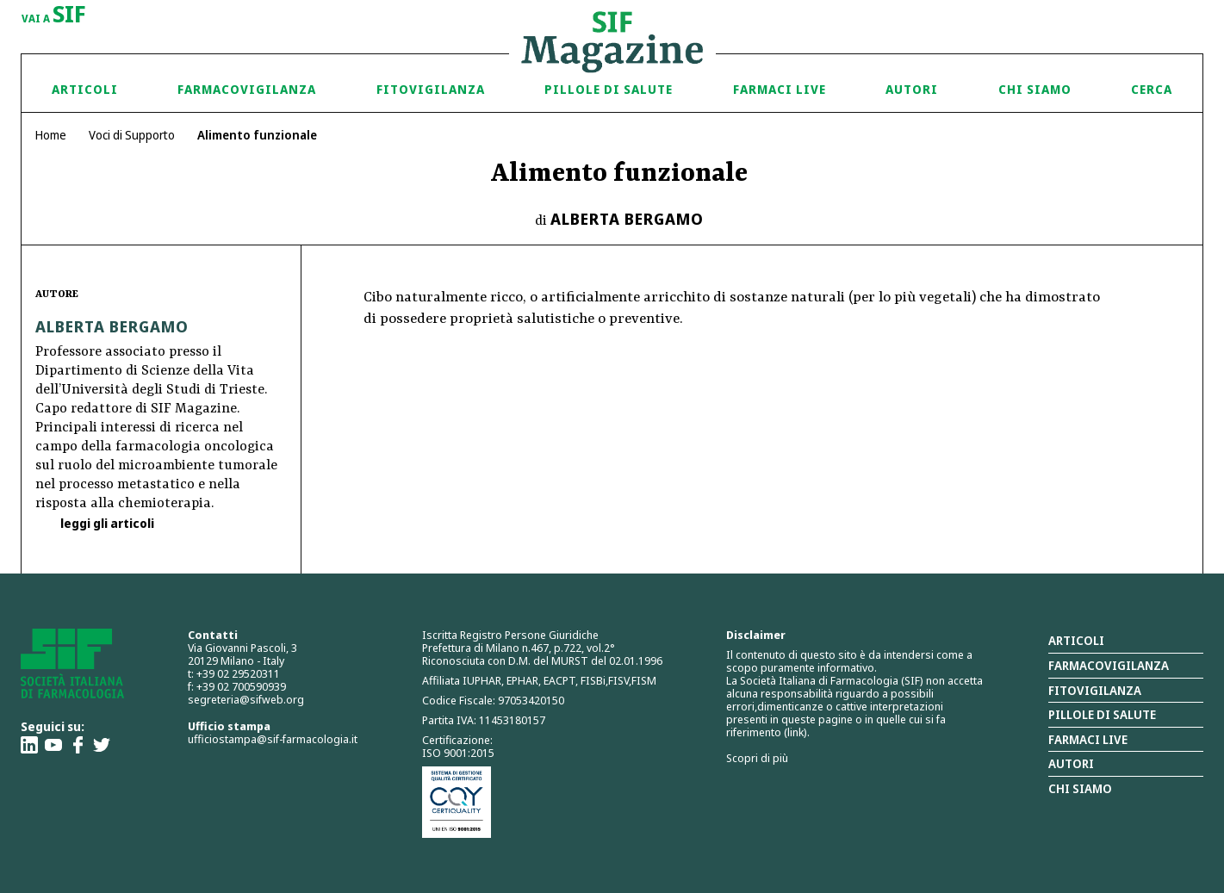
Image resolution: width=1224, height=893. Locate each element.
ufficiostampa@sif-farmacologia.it (272, 739)
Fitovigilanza (430, 89)
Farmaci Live (779, 89)
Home (50, 135)
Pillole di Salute (608, 89)
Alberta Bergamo (627, 218)
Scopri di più (757, 758)
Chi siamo (1035, 89)
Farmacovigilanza (246, 89)
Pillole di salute (1102, 714)
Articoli (85, 89)
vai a (54, 15)
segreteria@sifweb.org (246, 699)
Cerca (1151, 89)
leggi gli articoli (106, 523)
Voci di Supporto (132, 135)
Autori (911, 89)
